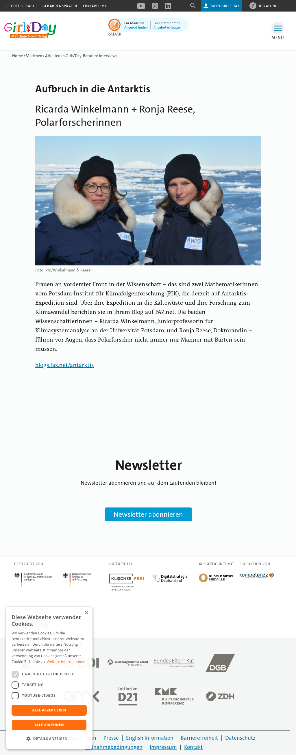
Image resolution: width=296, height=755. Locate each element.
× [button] (86, 613)
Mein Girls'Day (225, 6)
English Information (149, 737)
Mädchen (34, 55)
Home (17, 55)
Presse (111, 737)
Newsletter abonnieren (148, 514)
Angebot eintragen (167, 27)
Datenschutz (240, 737)
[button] (49, 738)
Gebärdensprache (60, 6)
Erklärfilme (95, 6)
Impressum (163, 747)
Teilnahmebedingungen (114, 747)
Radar (115, 34)
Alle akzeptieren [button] (49, 710)
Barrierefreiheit (199, 737)
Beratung (268, 5)
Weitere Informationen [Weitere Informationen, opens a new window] (66, 661)
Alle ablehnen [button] (49, 724)
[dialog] (49, 678)
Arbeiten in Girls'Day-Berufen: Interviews (81, 55)
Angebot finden (136, 27)
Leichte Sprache (22, 6)
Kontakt (193, 747)
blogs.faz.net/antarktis (64, 365)
